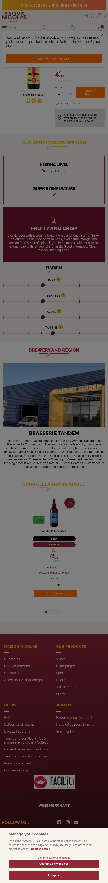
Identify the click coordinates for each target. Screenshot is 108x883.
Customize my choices (54, 863)
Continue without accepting (54, 857)
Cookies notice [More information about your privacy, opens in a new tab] (40, 848)
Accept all (54, 875)
